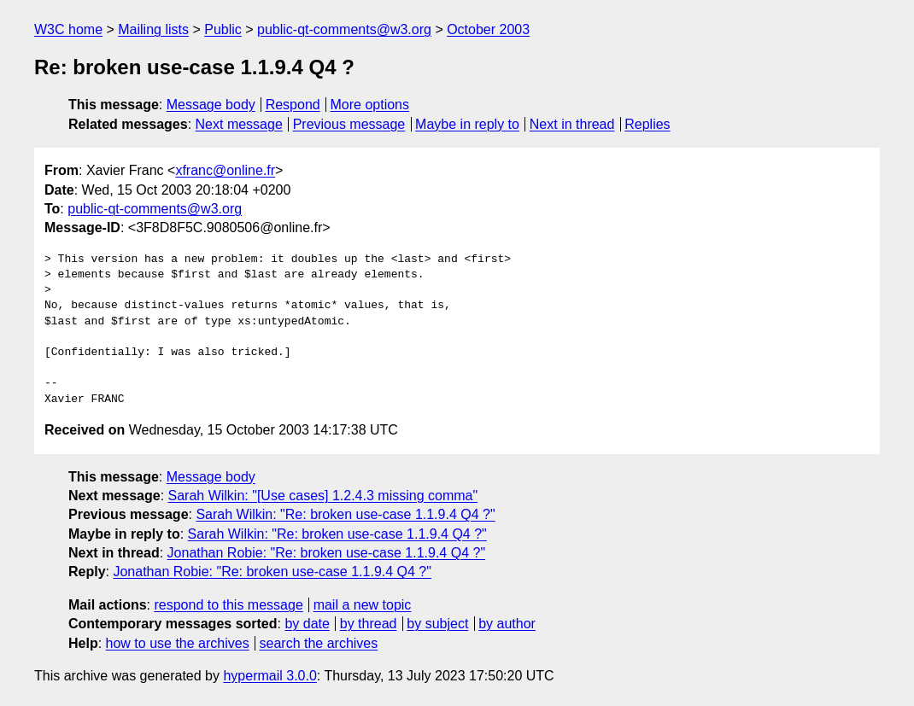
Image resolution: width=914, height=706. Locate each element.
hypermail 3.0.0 (269, 675)
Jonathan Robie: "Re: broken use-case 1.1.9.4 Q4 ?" (326, 553)
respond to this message (228, 605)
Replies (647, 124)
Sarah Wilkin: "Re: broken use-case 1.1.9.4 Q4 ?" (345, 514)
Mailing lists (153, 29)
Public (223, 29)
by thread (368, 623)
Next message (239, 124)
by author (507, 623)
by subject (437, 623)
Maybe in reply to (467, 124)
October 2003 (488, 29)
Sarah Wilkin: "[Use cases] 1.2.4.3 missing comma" (323, 495)
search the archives (319, 643)
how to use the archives (177, 643)
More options (370, 104)
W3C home (68, 29)
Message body (211, 104)
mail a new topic (362, 605)
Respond (293, 104)
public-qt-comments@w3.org (344, 29)
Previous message (349, 124)
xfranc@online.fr (225, 170)
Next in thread (572, 124)
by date (306, 623)
